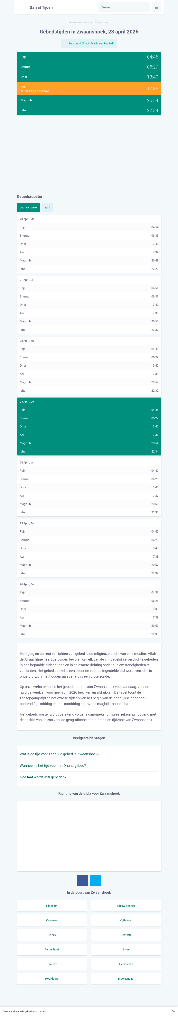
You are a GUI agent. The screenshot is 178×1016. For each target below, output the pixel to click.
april (47, 207)
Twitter (95, 880)
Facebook (82, 880)
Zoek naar (145, 7)
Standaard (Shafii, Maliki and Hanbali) (91, 43)
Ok (173, 1011)
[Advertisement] (89, 154)
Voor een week (28, 207)
